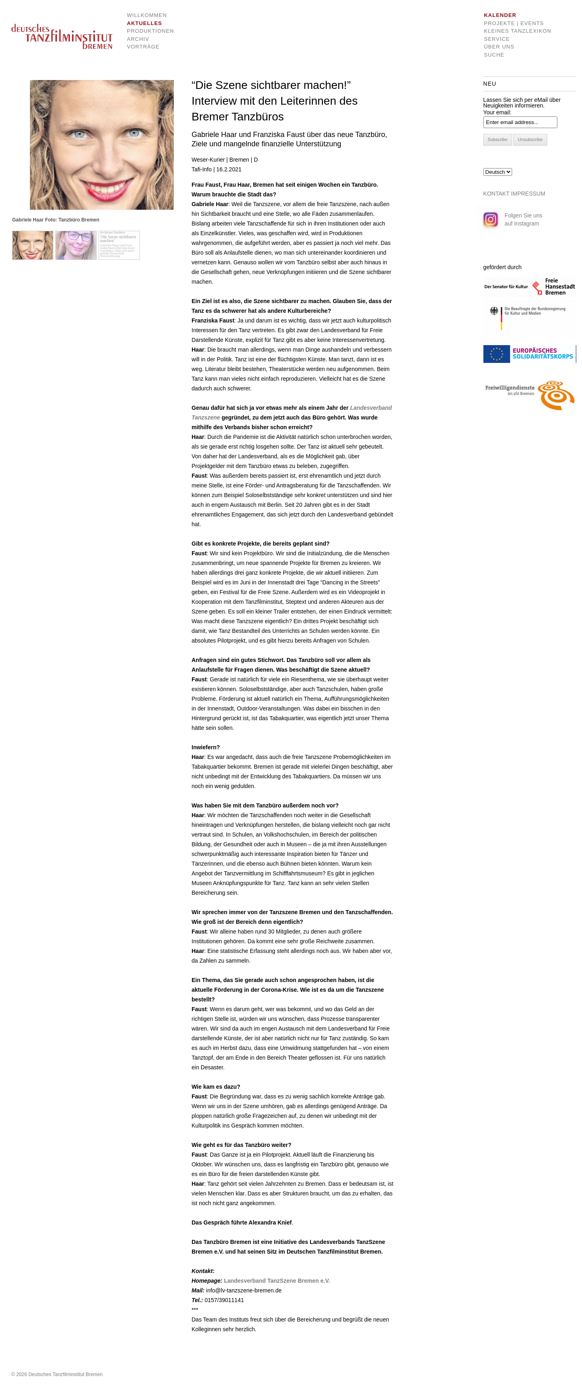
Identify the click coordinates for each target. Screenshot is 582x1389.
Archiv (138, 39)
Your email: (497, 112)
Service (497, 39)
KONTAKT (496, 193)
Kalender (500, 15)
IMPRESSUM (528, 193)
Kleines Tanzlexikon (517, 31)
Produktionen (144, 31)
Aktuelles (144, 23)
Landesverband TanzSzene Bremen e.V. (277, 1280)
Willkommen (144, 15)
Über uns (499, 47)
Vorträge (143, 47)
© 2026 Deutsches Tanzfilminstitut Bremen (57, 1374)
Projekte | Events (514, 23)
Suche (494, 55)
